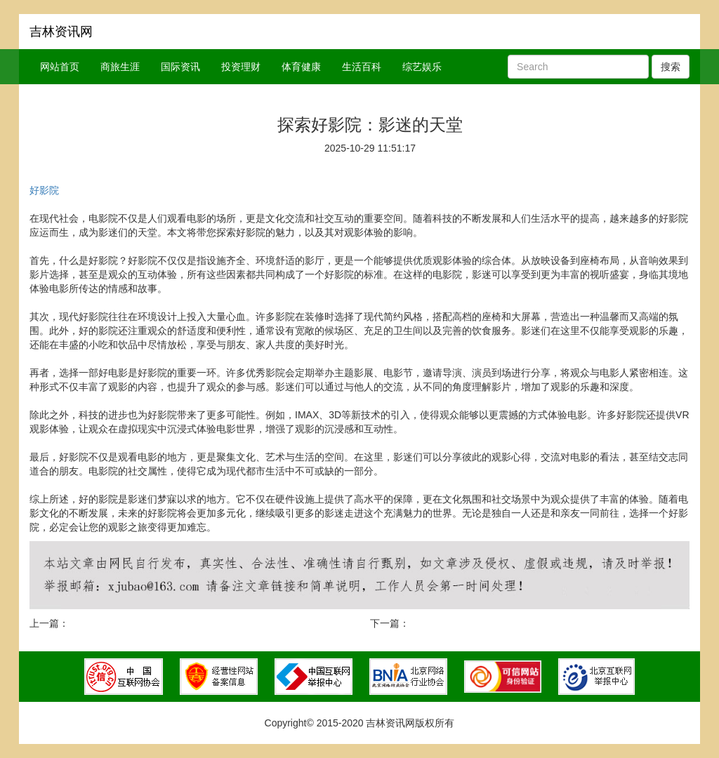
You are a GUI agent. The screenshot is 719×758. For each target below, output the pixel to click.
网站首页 (59, 66)
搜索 (670, 66)
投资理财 (240, 66)
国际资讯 (180, 66)
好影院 (44, 190)
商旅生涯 (120, 66)
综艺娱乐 (422, 66)
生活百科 (361, 66)
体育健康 (301, 66)
